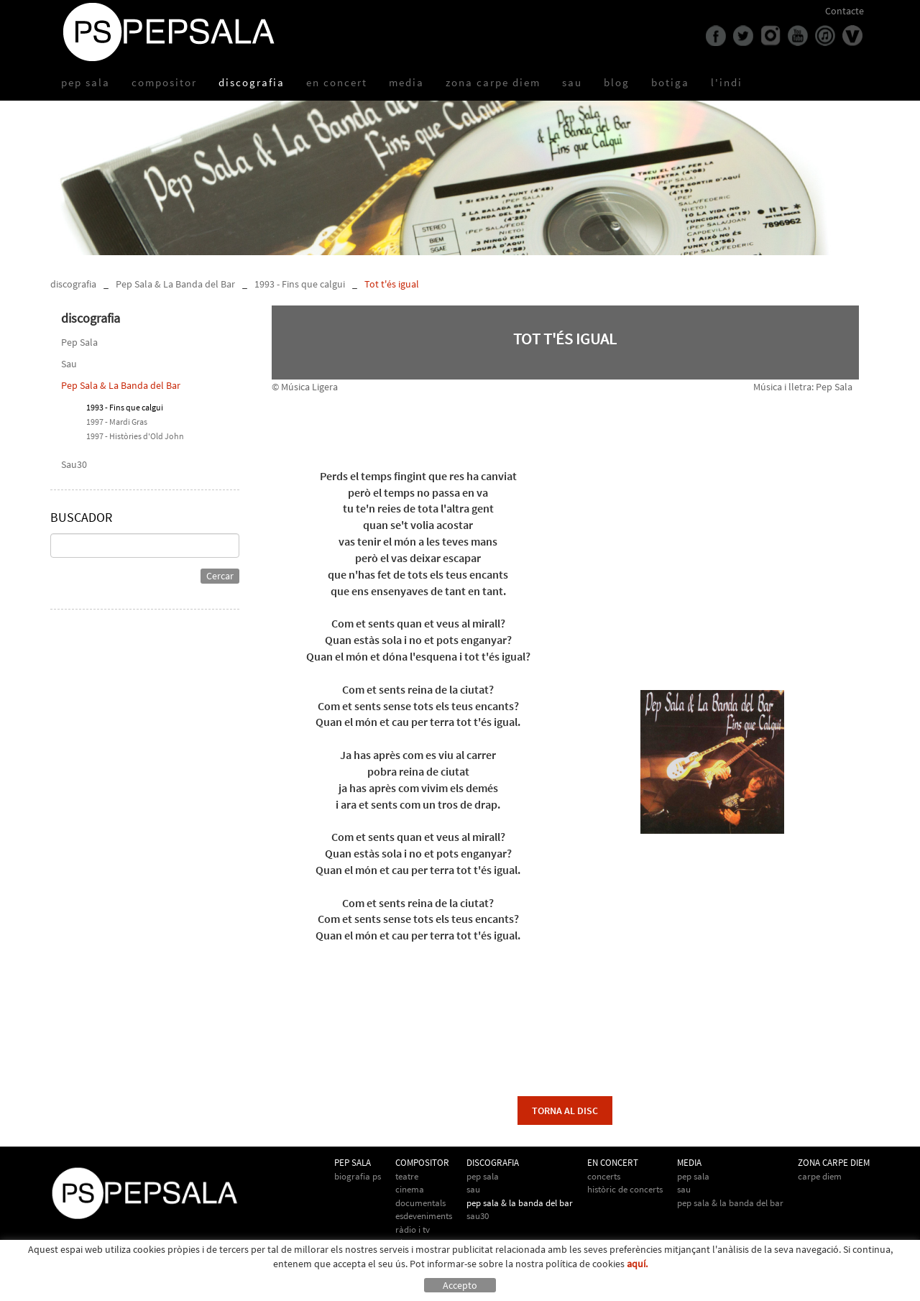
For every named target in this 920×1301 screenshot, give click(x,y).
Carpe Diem (820, 1176)
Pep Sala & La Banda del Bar (175, 283)
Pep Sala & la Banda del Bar (730, 1203)
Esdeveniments (423, 1216)
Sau (69, 363)
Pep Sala (79, 342)
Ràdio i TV (412, 1229)
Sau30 (74, 464)
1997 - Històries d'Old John (135, 436)
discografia (73, 283)
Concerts (603, 1176)
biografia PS (357, 1176)
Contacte (844, 10)
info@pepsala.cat (501, 1288)
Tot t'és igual (391, 283)
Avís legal (150, 1288)
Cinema (409, 1189)
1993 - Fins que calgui (299, 283)
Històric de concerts (625, 1189)
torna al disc (565, 1110)
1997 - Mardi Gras (116, 421)
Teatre (406, 1176)
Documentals (420, 1203)
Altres (406, 1242)
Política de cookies (89, 1288)
